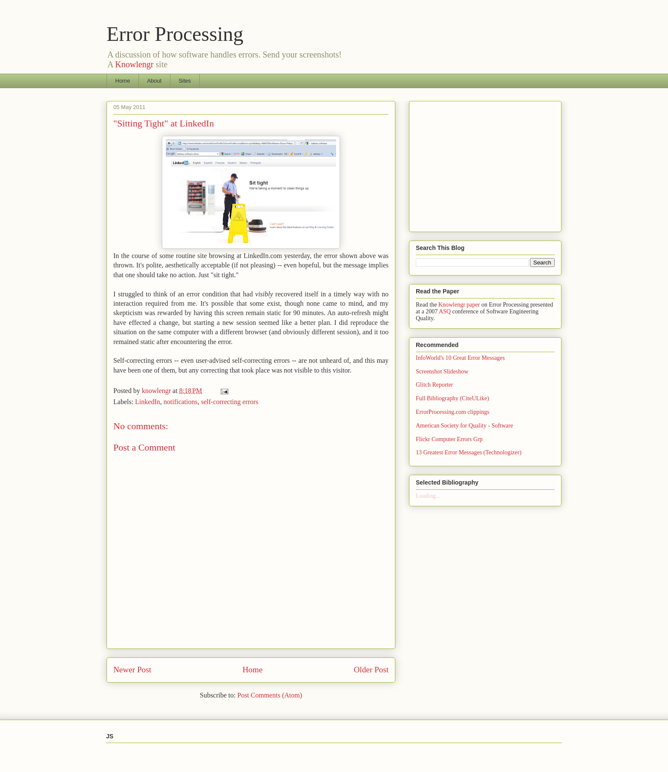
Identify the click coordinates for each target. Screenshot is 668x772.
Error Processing (175, 34)
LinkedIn (147, 401)
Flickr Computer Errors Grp (449, 439)
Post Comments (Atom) (269, 695)
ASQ (445, 311)
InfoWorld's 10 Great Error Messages (460, 358)
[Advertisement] (487, 164)
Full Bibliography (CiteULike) (452, 398)
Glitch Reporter (434, 385)
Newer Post (132, 669)
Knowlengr (134, 64)
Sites (185, 80)
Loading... (428, 496)
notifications (181, 401)
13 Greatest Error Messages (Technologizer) (468, 452)
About (154, 80)
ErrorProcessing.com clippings (452, 412)
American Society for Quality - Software (464, 425)
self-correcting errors (230, 401)
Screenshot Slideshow (442, 371)
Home (122, 80)
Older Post (371, 669)
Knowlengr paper (459, 304)
